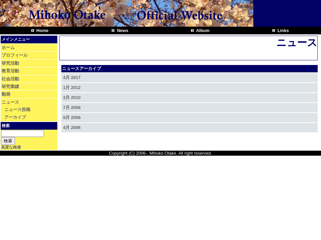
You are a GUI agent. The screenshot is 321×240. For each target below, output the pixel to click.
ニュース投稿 (17, 109)
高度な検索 (11, 147)
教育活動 (10, 70)
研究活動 (10, 63)
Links (282, 30)
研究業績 (10, 86)
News (122, 30)
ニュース (10, 102)
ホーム (8, 47)
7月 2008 (72, 107)
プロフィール (15, 55)
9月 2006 (72, 117)
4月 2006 (72, 127)
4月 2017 (72, 77)
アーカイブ (15, 117)
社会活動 (10, 78)
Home (42, 30)
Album (202, 30)
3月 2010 (72, 97)
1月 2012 (72, 87)
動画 (6, 94)
